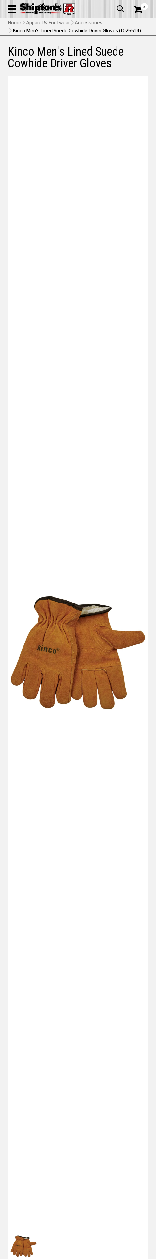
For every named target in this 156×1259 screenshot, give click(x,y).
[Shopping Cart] (141, 9)
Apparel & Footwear (48, 22)
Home (14, 22)
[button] (12, 9)
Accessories (88, 22)
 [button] (120, 8)
